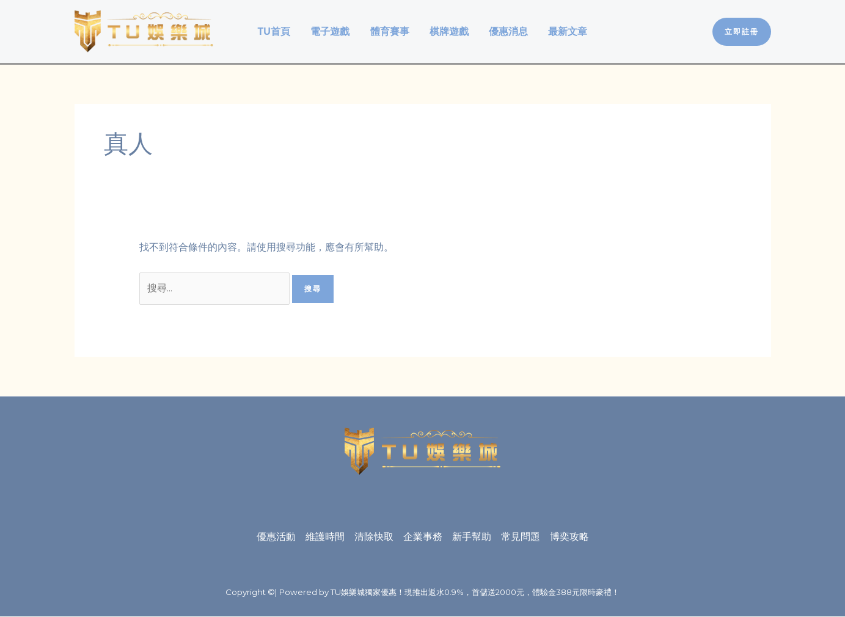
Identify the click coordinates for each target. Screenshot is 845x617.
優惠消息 (507, 31)
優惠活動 (276, 537)
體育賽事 (389, 31)
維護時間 (325, 537)
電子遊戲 (331, 31)
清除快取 (373, 537)
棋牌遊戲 (448, 31)
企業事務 (422, 537)
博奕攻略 (569, 537)
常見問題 (520, 537)
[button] (741, 32)
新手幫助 (471, 537)
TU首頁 (276, 31)
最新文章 (565, 31)
